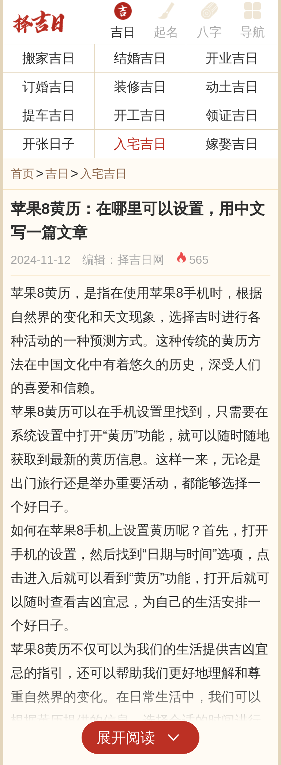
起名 (166, 32)
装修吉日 (140, 86)
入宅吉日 (140, 143)
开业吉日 (232, 58)
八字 (209, 32)
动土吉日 (232, 86)
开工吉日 (140, 115)
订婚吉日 (48, 86)
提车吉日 (48, 115)
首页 (22, 173)
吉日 (122, 32)
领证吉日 (232, 115)
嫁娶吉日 (232, 143)
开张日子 (48, 143)
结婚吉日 (140, 58)
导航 (252, 32)
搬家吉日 (48, 58)
